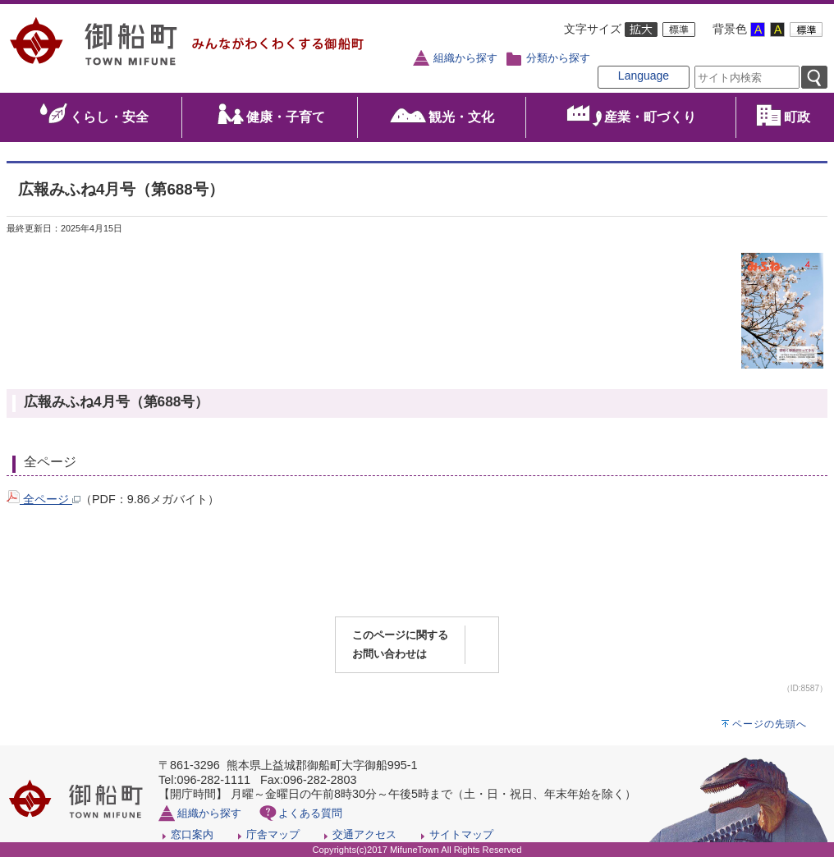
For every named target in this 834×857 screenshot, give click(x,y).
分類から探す (558, 58)
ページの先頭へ (769, 724)
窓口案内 (192, 834)
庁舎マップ (273, 834)
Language (643, 75)
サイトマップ (461, 834)
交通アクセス (364, 834)
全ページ (43, 499)
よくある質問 (310, 813)
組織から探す (465, 58)
